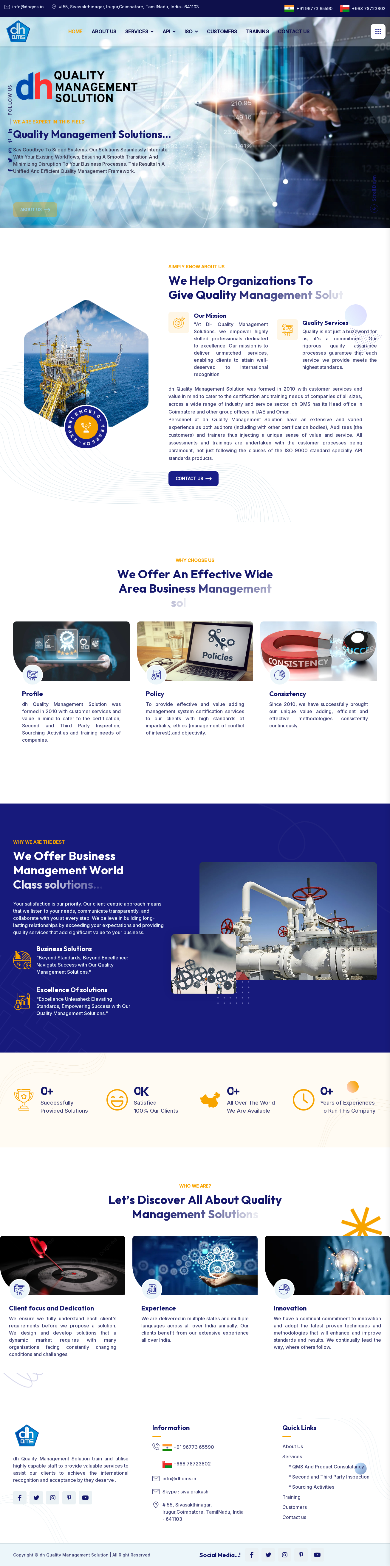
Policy (155, 694)
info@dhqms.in (28, 6)
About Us (292, 1446)
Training (291, 1497)
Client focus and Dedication (51, 1308)
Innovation (290, 1308)
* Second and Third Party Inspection (325, 1477)
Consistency (287, 694)
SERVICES (136, 32)
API (166, 32)
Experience (158, 1308)
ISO (189, 32)
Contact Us (189, 478)
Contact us (294, 1517)
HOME (75, 32)
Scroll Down (374, 194)
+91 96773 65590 (314, 8)
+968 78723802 (369, 8)
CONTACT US (293, 32)
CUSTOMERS (222, 32)
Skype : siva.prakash (185, 1492)
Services (292, 1456)
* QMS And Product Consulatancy (323, 1467)
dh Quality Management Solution (74, 1554)
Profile (32, 694)
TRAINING (257, 32)
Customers (294, 1507)
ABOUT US (104, 32)
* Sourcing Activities (308, 1487)
